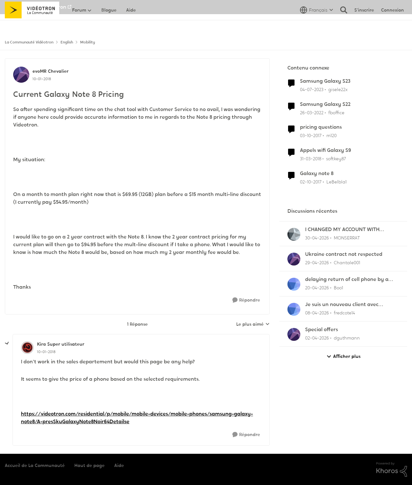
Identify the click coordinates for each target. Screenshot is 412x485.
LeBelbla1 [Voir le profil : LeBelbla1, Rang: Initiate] (336, 182)
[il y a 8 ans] (311, 135)
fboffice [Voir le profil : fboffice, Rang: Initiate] (336, 112)
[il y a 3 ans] (311, 89)
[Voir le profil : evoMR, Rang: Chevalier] (21, 75)
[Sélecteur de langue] (316, 24)
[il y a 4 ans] (311, 112)
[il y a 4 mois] (317, 313)
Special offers (321, 329)
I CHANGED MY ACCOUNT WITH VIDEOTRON (342, 229)
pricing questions (321, 127)
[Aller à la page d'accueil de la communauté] (32, 24)
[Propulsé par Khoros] (391, 469)
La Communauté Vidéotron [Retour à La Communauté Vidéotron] (29, 42)
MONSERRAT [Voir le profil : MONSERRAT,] (347, 237)
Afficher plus (343, 356)
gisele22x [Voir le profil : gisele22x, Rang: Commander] (338, 89)
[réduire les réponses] (7, 343)
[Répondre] (246, 300)
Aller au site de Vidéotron (35, 7)
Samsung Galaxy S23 (325, 81)
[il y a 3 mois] (317, 237)
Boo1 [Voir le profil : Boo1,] (338, 288)
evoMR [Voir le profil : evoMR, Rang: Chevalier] (39, 71)
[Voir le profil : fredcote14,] (293, 309)
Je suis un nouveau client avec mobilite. (342, 304)
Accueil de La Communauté (35, 465)
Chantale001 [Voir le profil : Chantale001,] (347, 263)
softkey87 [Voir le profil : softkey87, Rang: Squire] (336, 159)
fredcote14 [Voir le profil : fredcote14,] (344, 313)
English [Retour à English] (67, 42)
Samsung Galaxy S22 (325, 104)
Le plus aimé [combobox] (253, 324)
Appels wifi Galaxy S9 (325, 150)
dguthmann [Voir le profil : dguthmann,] (347, 338)
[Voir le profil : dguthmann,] (293, 334)
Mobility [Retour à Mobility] (87, 42)
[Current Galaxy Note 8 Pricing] (46, 352)
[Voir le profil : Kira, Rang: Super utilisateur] (27, 347)
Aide (119, 465)
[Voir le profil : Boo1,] (293, 284)
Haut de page (89, 465)
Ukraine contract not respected (343, 254)
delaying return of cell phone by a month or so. (347, 279)
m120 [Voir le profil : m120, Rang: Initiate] (331, 135)
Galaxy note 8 (316, 173)
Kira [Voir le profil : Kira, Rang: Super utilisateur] (41, 344)
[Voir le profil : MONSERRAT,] (293, 234)
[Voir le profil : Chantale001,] (293, 259)
